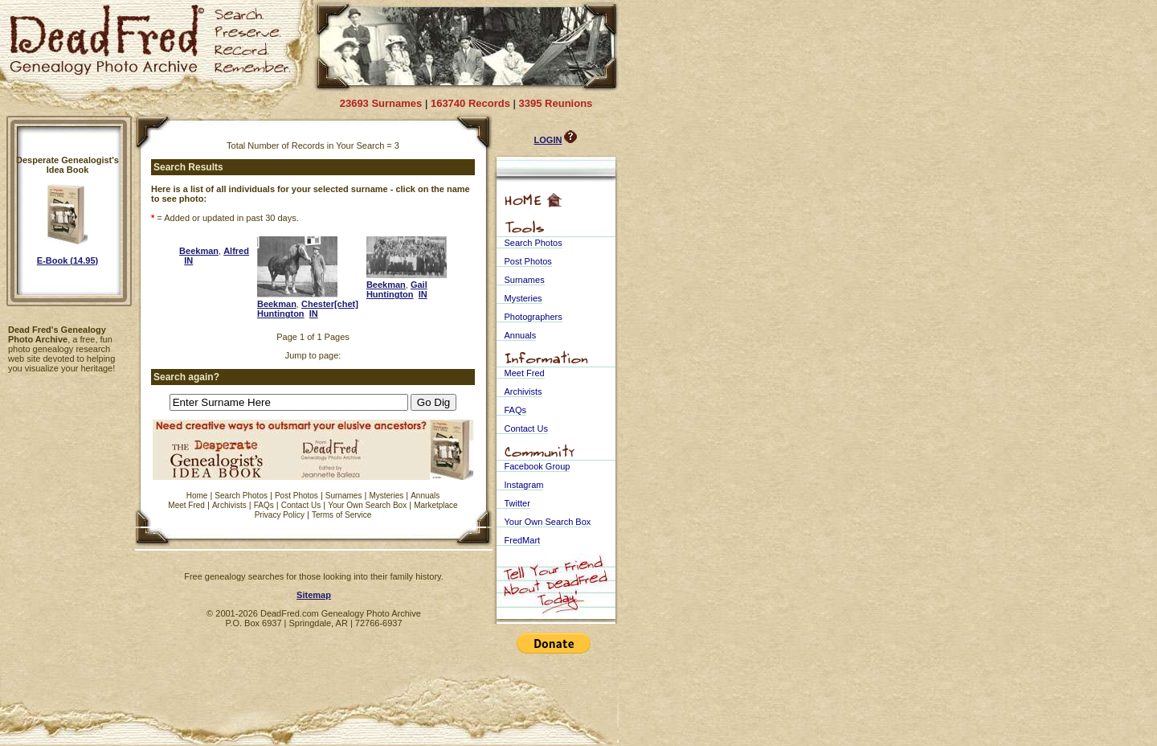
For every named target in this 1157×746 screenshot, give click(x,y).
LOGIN (548, 140)
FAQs (264, 505)
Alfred (236, 251)
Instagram (524, 485)
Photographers (533, 317)
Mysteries (386, 495)
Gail (419, 284)
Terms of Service (341, 514)
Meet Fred (186, 505)
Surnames (343, 495)
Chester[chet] (329, 304)
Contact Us (301, 505)
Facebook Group (537, 466)
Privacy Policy (280, 514)
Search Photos (241, 495)
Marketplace (435, 505)
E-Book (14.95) (67, 260)
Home (197, 495)
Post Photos (296, 495)
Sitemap (313, 595)
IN (188, 260)
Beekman (199, 251)
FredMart (523, 540)
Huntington (281, 313)
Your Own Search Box (367, 505)
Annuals (425, 495)
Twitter (517, 503)
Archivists (229, 505)
